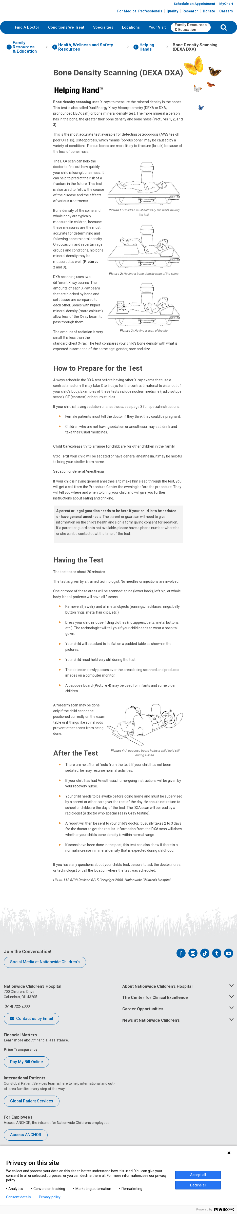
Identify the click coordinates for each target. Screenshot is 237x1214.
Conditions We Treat (66, 39)
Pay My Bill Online (26, 1074)
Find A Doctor (27, 39)
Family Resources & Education (191, 39)
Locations (131, 39)
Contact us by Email (31, 1031)
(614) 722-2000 (17, 1018)
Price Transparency (20, 1062)
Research (191, 13)
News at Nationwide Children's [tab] (151, 1032)
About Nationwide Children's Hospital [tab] (157, 998)
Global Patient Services (31, 1113)
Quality (172, 13)
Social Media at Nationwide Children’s (45, 974)
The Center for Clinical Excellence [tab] (155, 1009)
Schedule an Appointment (194, 5)
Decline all (198, 1185)
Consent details (18, 1197)
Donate (209, 13)
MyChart (226, 5)
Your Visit (157, 39)
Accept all (198, 1175)
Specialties (103, 39)
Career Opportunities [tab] (142, 1021)
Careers (226, 13)
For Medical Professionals (139, 13)
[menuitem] (27, 39)
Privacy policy (50, 1197)
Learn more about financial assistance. (36, 1052)
